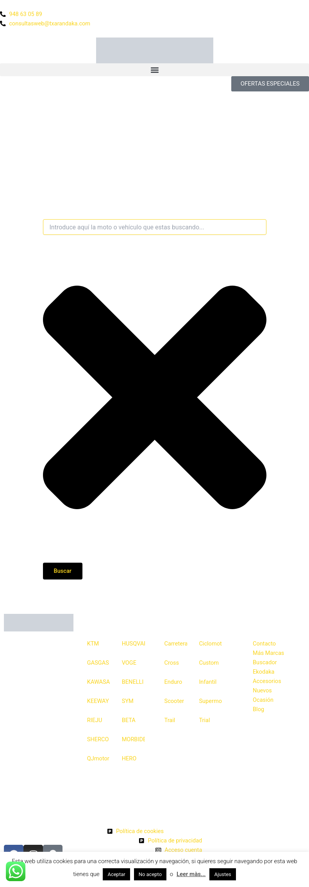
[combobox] (154, 227)
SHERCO (98, 739)
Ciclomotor (210, 643)
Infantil (207, 681)
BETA (129, 720)
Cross (171, 662)
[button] (154, 69)
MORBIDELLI (133, 739)
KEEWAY (98, 701)
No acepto (150, 874)
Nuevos (262, 690)
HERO (129, 758)
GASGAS (98, 662)
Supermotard (210, 701)
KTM (93, 643)
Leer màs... (191, 874)
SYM (128, 701)
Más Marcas (268, 652)
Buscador (265, 662)
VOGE (129, 662)
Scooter (174, 701)
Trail (169, 720)
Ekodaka (263, 671)
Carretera (176, 643)
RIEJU (94, 720)
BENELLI (133, 681)
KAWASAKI (98, 681)
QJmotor (98, 758)
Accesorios (267, 681)
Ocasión (263, 699)
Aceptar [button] (116, 874)
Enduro (173, 681)
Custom (209, 662)
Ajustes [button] (222, 874)
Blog (258, 709)
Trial (204, 720)
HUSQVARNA (133, 643)
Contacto (264, 643)
